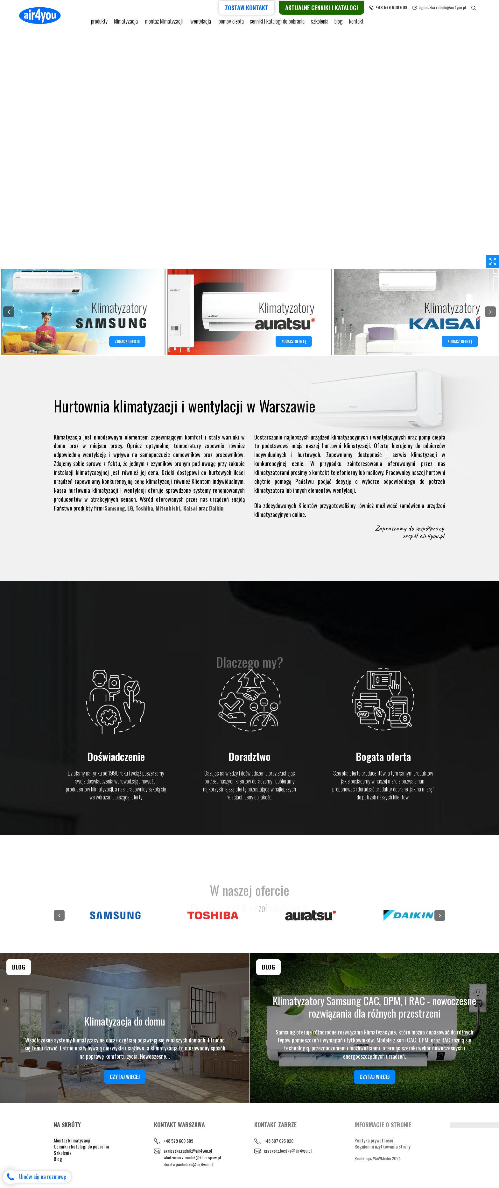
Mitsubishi (170, 508)
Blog (58, 1158)
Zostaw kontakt (257, 7)
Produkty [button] (100, 23)
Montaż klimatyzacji (166, 23)
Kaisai (193, 508)
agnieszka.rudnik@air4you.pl (453, 7)
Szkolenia (322, 23)
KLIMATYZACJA (128, 23)
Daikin (220, 508)
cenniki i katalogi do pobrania (279, 23)
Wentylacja (203, 23)
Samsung (115, 508)
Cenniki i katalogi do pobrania (81, 1146)
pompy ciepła (233, 23)
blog (343, 23)
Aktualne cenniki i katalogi (332, 7)
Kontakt (361, 23)
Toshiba (146, 508)
